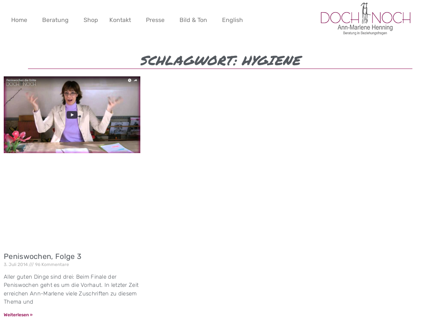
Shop (91, 19)
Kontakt (120, 19)
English (232, 19)
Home (19, 19)
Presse (155, 19)
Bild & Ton (193, 19)
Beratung (55, 19)
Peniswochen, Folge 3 (42, 256)
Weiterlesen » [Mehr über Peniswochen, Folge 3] (18, 314)
